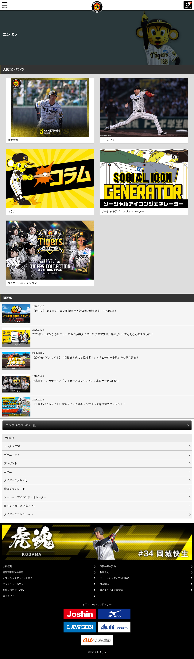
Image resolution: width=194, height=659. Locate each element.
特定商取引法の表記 (13, 572)
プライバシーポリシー (14, 584)
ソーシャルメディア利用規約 (115, 578)
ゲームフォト (12, 454)
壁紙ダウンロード (14, 488)
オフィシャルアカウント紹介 (18, 578)
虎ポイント (8, 595)
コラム (8, 471)
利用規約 (104, 572)
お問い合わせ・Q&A (13, 590)
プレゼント (10, 463)
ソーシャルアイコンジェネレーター (25, 497)
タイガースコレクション (18, 514)
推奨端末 (104, 584)
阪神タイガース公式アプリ (20, 505)
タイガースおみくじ (16, 480)
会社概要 (7, 566)
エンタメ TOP (12, 446)
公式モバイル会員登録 (111, 590)
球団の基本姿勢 (108, 566)
